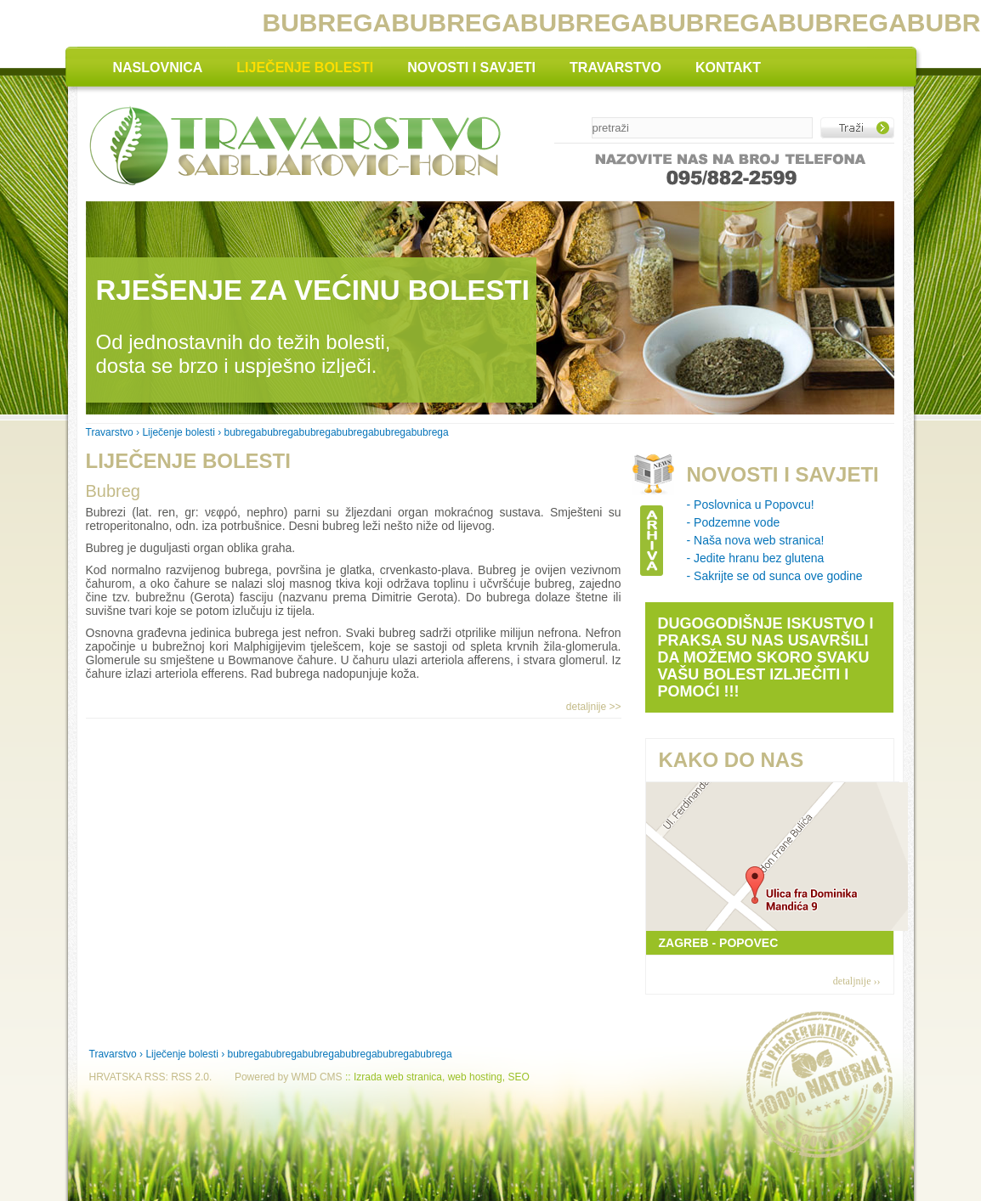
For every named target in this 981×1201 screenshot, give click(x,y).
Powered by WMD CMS (289, 1077)
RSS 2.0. (191, 1077)
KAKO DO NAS (731, 759)
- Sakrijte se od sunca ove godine (775, 576)
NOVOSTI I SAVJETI (471, 67)
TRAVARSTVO (615, 67)
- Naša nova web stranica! (756, 540)
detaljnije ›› (857, 981)
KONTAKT (728, 67)
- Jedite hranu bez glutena (756, 558)
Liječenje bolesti (178, 432)
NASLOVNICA (158, 67)
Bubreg (113, 491)
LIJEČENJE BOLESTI (304, 67)
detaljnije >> (593, 707)
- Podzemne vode (733, 522)
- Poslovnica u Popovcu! (750, 504)
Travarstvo (109, 432)
